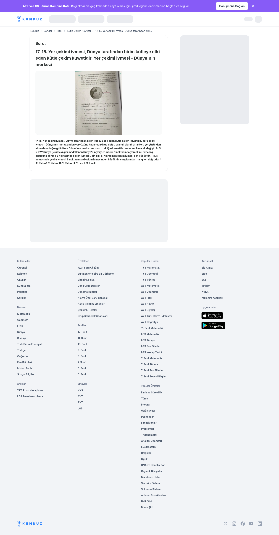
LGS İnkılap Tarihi (151, 352)
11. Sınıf (82, 338)
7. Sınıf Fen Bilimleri (152, 370)
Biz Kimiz (207, 267)
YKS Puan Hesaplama (30, 390)
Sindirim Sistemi (150, 483)
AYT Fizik (146, 297)
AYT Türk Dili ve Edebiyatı (156, 315)
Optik (144, 458)
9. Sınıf (82, 350)
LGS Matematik (150, 334)
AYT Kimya (147, 303)
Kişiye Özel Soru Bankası (92, 297)
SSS (204, 279)
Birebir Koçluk (86, 279)
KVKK (205, 291)
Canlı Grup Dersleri (89, 285)
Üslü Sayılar (148, 410)
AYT (80, 396)
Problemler (147, 428)
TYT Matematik (150, 267)
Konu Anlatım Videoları (91, 303)
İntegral (145, 404)
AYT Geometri (149, 291)
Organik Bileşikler (151, 471)
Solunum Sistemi (151, 489)
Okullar (21, 279)
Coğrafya (22, 356)
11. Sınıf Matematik (152, 328)
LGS (80, 408)
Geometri (22, 319)
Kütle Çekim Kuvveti (79, 30)
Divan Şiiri (147, 507)
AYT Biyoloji (148, 309)
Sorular (48, 30)
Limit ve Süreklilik (151, 392)
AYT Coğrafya (149, 322)
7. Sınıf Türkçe (149, 364)
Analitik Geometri (151, 440)
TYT (80, 402)
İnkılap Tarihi (25, 368)
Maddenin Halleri (151, 477)
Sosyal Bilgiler (25, 374)
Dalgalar (146, 452)
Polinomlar (147, 416)
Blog (204, 273)
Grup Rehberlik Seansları (92, 315)
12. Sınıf (82, 331)
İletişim (206, 285)
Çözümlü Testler (87, 309)
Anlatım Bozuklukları (153, 495)
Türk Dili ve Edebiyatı (29, 344)
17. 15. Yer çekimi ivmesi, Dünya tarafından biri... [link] (123, 30)
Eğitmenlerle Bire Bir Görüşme (96, 273)
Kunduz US (24, 285)
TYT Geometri (149, 273)
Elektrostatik (148, 446)
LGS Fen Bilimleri (151, 346)
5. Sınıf (82, 374)
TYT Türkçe (148, 279)
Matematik (23, 313)
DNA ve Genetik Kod (153, 465)
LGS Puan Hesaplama (30, 396)
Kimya (21, 331)
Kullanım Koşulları (212, 297)
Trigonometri (149, 434)
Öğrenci (22, 267)
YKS (80, 390)
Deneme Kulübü (87, 291)
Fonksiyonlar (149, 422)
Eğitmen (22, 273)
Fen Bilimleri (24, 362)
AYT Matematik (150, 285)
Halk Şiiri (146, 501)
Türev (144, 398)
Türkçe (21, 350)
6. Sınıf (82, 368)
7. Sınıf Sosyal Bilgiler (154, 376)
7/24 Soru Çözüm (88, 267)
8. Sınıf (82, 356)
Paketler (22, 291)
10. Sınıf (82, 344)
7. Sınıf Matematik (151, 358)
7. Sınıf (82, 362)
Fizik (59, 30)
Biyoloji (21, 338)
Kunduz (34, 30)
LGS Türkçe (148, 340)
